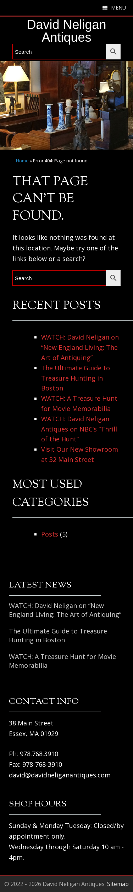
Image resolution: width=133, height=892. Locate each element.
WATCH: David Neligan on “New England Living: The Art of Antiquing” (80, 347)
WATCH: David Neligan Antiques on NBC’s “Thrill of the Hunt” (79, 429)
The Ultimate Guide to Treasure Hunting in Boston (75, 378)
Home (22, 160)
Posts (49, 534)
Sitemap (118, 884)
